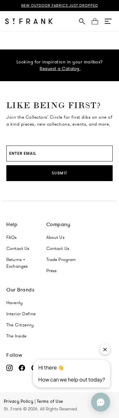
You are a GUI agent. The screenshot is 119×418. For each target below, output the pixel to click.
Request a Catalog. (60, 68)
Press (51, 270)
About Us (55, 237)
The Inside (16, 336)
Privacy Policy (19, 401)
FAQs (11, 237)
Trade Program (61, 259)
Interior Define (21, 314)
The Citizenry (20, 325)
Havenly (14, 302)
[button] (108, 21)
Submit (60, 173)
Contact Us (18, 248)
